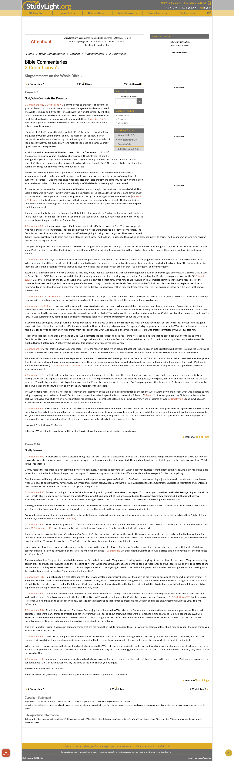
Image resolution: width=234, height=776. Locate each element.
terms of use (71, 746)
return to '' (197, 436)
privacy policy (90, 746)
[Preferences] (209, 13)
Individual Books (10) (128, 149)
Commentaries (52, 53)
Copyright (122, 119)
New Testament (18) (127, 139)
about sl (151, 746)
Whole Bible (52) (126, 135)
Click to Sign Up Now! (194, 2)
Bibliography (123, 123)
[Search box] (126, 101)
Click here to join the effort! (97, 45)
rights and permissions (116, 746)
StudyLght (42, 6)
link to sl (164, 746)
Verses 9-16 (32, 444)
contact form (167, 752)
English (75, 53)
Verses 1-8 (31, 92)
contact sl (138, 746)
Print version (123, 115)
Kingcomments (94, 53)
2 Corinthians (117, 53)
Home (30, 53)
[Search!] (139, 101)
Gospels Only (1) (126, 144)
